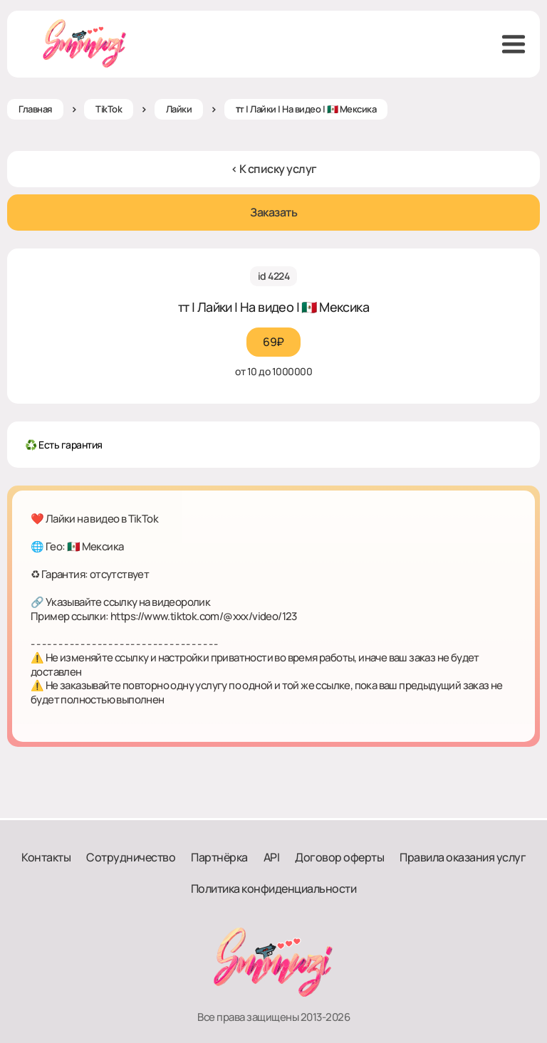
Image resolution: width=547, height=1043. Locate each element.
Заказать (273, 212)
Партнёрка (219, 857)
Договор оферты (339, 857)
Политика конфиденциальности (274, 888)
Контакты (46, 857)
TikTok (108, 109)
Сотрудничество (130, 857)
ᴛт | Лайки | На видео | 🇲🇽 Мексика (306, 109)
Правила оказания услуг (463, 857)
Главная (35, 109)
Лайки (179, 109)
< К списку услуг (274, 169)
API (272, 857)
